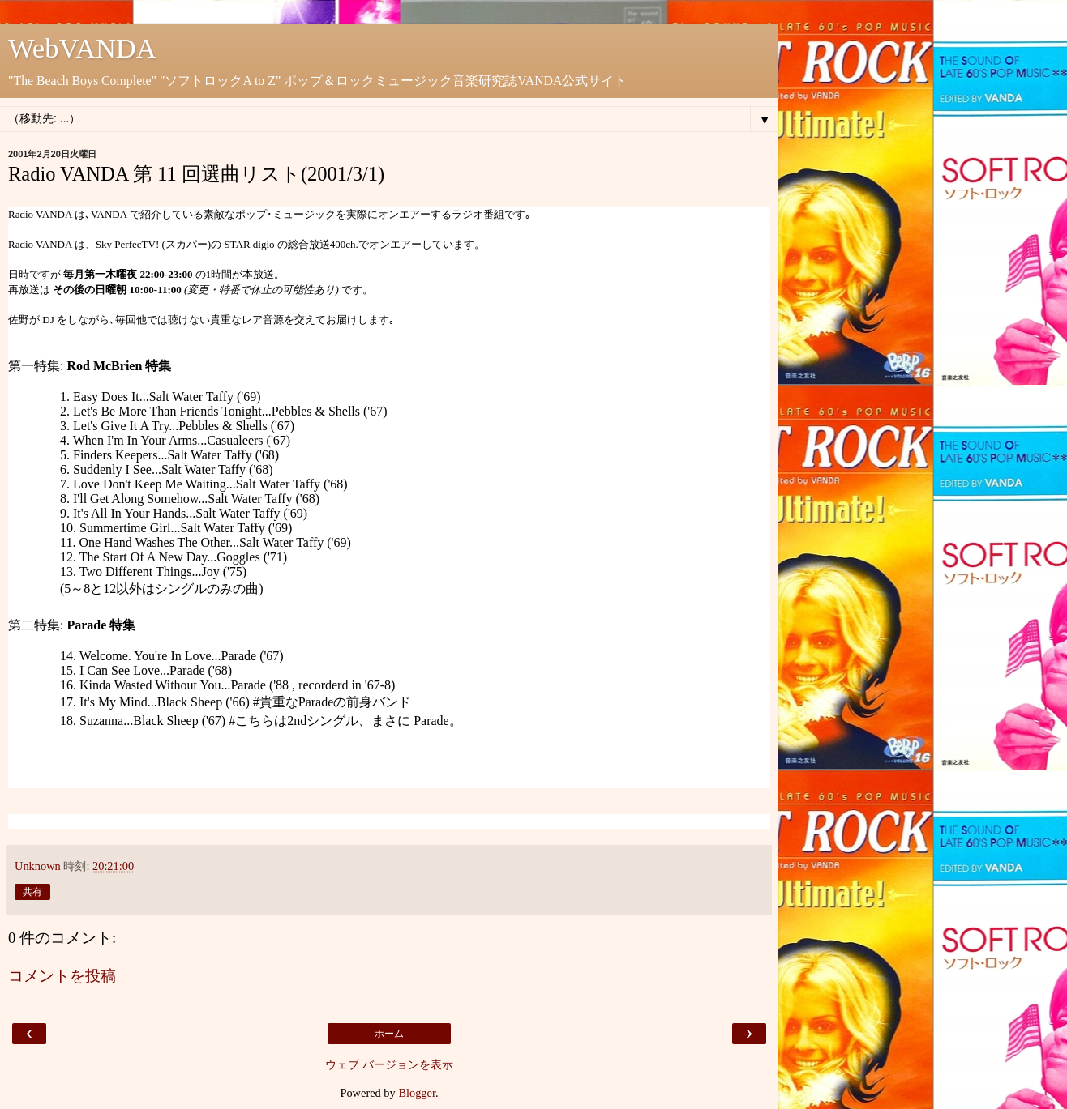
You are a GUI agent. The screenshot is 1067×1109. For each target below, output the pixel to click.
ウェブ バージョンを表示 (389, 1064)
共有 (32, 892)
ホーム (389, 1033)
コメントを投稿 (62, 975)
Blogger (416, 1092)
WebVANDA (82, 47)
